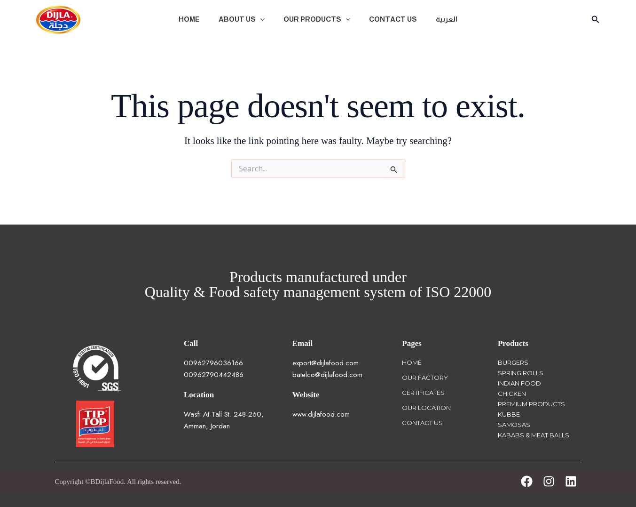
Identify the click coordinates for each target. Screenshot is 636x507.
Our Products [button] (316, 19)
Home (189, 19)
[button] (260, 19)
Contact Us (393, 19)
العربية (446, 19)
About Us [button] (242, 19)
